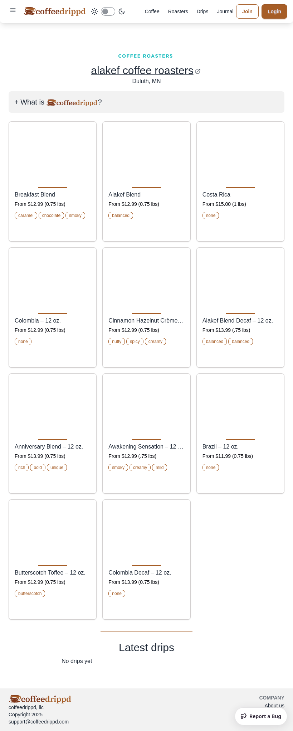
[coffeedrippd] (54, 11)
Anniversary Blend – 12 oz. (49, 447)
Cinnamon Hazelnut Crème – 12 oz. (146, 321)
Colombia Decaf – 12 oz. (139, 573)
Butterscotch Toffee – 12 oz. (50, 573)
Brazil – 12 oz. (220, 447)
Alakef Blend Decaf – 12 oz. (237, 321)
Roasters (178, 11)
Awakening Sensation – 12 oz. (146, 447)
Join (247, 11)
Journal (225, 11)
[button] (13, 10)
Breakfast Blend (35, 195)
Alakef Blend (124, 195)
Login (274, 11)
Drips (203, 11)
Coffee (152, 11)
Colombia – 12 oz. (38, 321)
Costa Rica (216, 195)
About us (274, 705)
